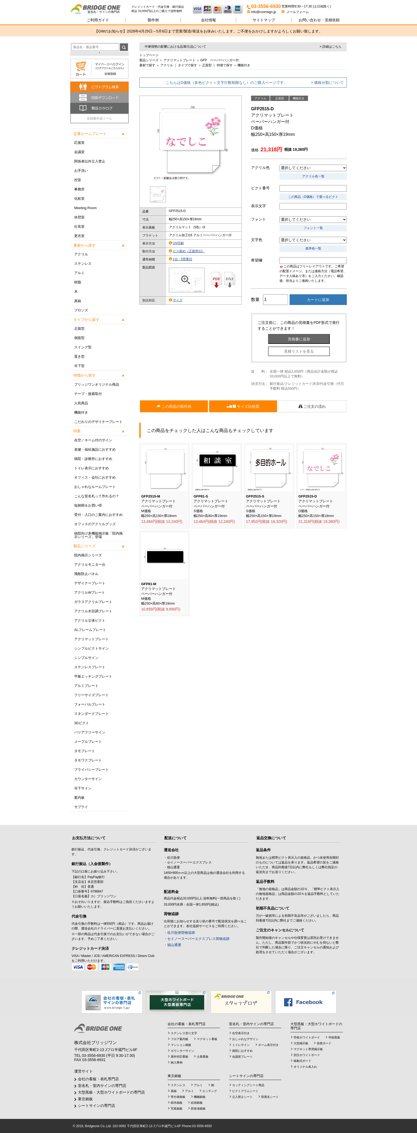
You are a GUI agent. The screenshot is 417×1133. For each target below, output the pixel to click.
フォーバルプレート (89, 704)
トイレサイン (241, 1044)
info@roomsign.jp (262, 12)
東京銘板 (85, 1099)
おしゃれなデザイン (245, 1039)
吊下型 (79, 366)
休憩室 (79, 217)
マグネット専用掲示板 (308, 1049)
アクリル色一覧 (313, 176)
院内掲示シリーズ (88, 555)
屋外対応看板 (179, 1056)
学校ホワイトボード (307, 1037)
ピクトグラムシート (245, 1091)
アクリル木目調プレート (93, 611)
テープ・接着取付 (88, 394)
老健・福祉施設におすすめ (95, 449)
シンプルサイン (86, 658)
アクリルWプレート (89, 592)
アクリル (81, 254)
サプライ (81, 807)
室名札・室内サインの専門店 (102, 1085)
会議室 (79, 152)
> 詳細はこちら (330, 46)
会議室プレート (242, 1056)
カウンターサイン (88, 779)
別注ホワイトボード (307, 1055)
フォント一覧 (313, 228)
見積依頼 (319, 20)
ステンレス (82, 264)
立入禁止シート (242, 1096)
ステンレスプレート (89, 667)
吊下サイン (82, 788)
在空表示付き (241, 1033)
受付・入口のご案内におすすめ (98, 515)
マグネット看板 (207, 1039)
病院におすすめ (242, 1050)
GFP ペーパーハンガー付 (219, 60)
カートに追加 (318, 299)
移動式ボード (302, 1060)
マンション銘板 (181, 1044)
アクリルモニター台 (89, 564)
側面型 (79, 338)
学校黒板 (334, 1037)
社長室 (79, 227)
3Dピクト (81, 723)
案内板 (79, 798)
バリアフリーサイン (89, 732)
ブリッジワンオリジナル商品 (96, 384)
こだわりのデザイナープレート (98, 422)
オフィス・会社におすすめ (95, 477)
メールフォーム (295, 12)
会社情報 (208, 20)
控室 (77, 180)
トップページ (149, 55)
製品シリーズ (149, 60)
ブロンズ (81, 310)
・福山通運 (172, 945)
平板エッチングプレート (93, 676)
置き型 (79, 356)
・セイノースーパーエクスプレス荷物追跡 (197, 939)
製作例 (153, 20)
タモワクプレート (88, 760)
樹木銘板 (176, 1102)
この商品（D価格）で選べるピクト (313, 197)
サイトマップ (264, 20)
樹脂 (77, 282)
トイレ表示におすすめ (91, 468)
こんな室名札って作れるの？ (96, 496)
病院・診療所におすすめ (93, 459)
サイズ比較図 (243, 406)
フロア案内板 (179, 1039)
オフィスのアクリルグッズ (95, 524)
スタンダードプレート (91, 714)
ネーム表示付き (268, 1044)
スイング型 (82, 347)
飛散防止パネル (86, 574)
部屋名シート (270, 1096)
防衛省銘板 (198, 1108)
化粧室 (79, 199)
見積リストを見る (299, 351)
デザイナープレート (89, 583)
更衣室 (79, 236)
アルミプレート (86, 686)
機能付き (81, 412)
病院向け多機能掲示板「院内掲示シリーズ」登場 (98, 535)
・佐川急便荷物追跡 (179, 933)
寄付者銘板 (178, 1096)
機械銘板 (200, 1096)
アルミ (79, 273)
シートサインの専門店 (96, 1105)
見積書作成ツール (99, 118)
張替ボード (324, 1043)
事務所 (79, 189)
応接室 (79, 143)
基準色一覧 (313, 248)
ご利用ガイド (98, 20)
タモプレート (84, 751)
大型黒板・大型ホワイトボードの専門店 (111, 1092)
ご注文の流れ (312, 406)
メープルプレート (88, 742)
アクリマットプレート (91, 639)
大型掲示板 (301, 1043)
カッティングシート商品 (248, 1085)
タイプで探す (187, 65)
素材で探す (147, 65)
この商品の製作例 (174, 406)
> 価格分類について (327, 82)
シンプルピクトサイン (91, 648)
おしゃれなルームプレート (95, 487)
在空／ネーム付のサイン (93, 440)
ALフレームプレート (90, 630)
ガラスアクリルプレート (93, 602)
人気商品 (81, 403)
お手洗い (81, 171)
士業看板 (202, 1056)
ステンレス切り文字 (184, 1033)
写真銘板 (176, 1108)
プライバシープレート (91, 770)
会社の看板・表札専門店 (98, 1079)
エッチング (209, 1091)
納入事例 (176, 1062)
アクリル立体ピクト (89, 620)
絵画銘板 (197, 1102)
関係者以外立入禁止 (89, 161)
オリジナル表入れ (305, 1066)
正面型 (79, 329)
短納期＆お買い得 (88, 505)
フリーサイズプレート (91, 695)
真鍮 (77, 301)
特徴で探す (225, 65)
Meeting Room (85, 208)
